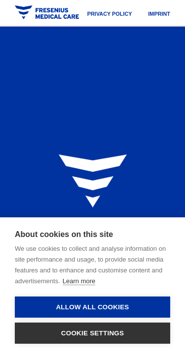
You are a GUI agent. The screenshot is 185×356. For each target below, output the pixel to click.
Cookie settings (92, 333)
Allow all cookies (92, 307)
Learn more (79, 281)
